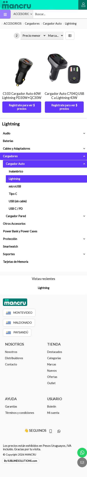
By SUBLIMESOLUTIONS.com (20, 460)
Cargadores (32, 23)
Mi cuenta (53, 412)
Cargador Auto (52, 23)
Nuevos (52, 370)
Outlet (51, 383)
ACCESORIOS (13, 23)
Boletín (51, 406)
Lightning (71, 23)
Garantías (11, 406)
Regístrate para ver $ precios (22, 107)
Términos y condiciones (19, 412)
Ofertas (52, 376)
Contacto (11, 364)
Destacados (54, 352)
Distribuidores (14, 358)
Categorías (54, 358)
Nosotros (11, 352)
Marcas (51, 364)
